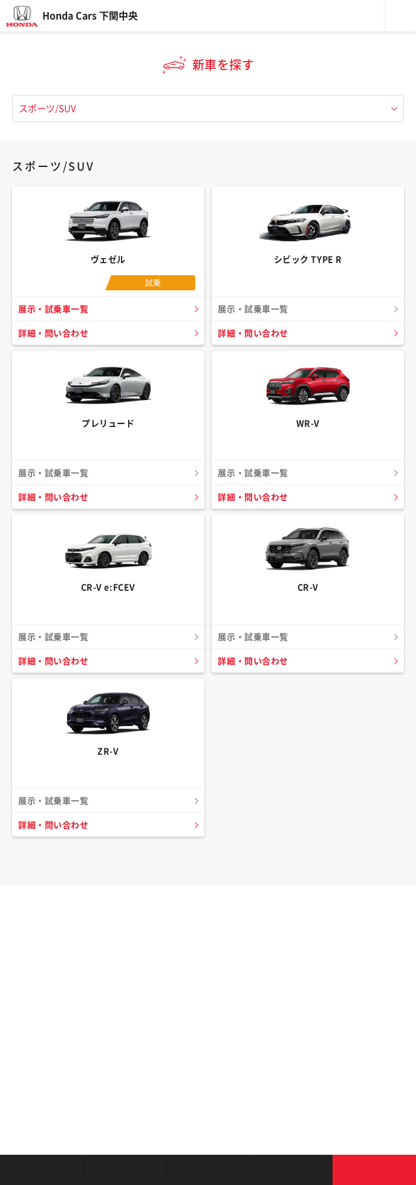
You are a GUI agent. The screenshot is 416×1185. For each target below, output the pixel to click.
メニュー (400, 15)
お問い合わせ (374, 1170)
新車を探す (125, 1170)
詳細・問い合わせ (53, 333)
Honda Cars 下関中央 (90, 16)
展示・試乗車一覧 (53, 309)
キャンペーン (291, 1170)
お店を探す (41, 1170)
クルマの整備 (208, 1170)
